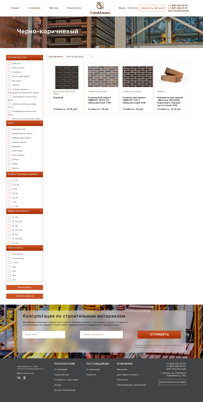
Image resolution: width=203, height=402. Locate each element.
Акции (122, 8)
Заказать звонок (152, 8)
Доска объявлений (64, 390)
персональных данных (158, 347)
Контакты (133, 8)
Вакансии (122, 370)
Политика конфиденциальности (30, 369)
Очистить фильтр (24, 296)
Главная (15, 8)
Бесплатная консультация (172, 382)
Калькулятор (74, 8)
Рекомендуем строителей (131, 385)
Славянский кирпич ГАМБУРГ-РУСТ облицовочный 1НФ (134, 100)
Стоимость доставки (66, 380)
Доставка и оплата (127, 375)
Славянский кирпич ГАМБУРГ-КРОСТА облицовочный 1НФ (99, 100)
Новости (91, 375)
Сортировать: (55, 57)
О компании (34, 8)
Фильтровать (25, 287)
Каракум (58, 98)
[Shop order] (79, 57)
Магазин (54, 8)
